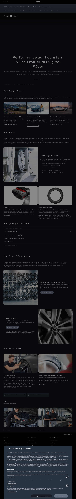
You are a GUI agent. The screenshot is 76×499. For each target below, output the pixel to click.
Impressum (57, 466)
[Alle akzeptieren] (61, 496)
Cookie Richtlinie (39, 466)
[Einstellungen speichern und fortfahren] (41, 496)
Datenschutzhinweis (49, 466)
